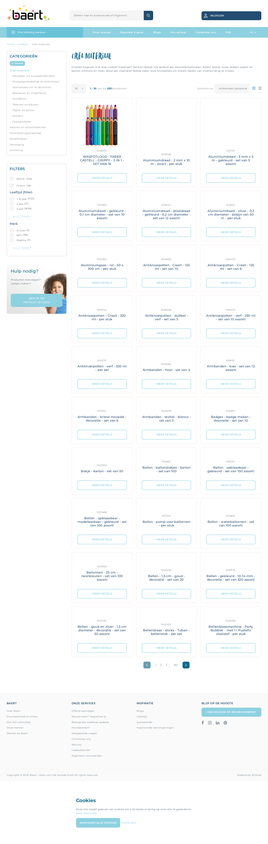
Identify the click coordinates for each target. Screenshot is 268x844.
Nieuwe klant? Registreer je (89, 716)
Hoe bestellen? (81, 727)
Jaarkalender (145, 722)
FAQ (228, 32)
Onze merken (15, 727)
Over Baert (14, 710)
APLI (19, 235)
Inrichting (16, 150)
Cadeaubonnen (81, 750)
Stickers (17, 115)
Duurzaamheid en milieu (22, 716)
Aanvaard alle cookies (98, 822)
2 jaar (20, 203)
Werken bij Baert (17, 733)
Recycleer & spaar (132, 32)
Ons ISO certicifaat (19, 722)
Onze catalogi (102, 32)
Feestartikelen (21, 121)
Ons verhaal (178, 32)
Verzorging (17, 144)
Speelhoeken (18, 138)
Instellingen (129, 822)
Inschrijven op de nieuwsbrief (231, 712)
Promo (24, 185)
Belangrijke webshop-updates (90, 722)
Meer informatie (86, 813)
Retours (77, 744)
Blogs (157, 32)
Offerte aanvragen (83, 710)
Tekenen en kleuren (25, 104)
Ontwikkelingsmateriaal (25, 133)
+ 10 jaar (22, 199)
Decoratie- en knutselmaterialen (33, 76)
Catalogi (142, 716)
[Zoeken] (107, 15)
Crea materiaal (19, 70)
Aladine (21, 240)
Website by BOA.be (249, 775)
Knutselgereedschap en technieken (35, 81)
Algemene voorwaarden (87, 755)
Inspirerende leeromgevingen (155, 727)
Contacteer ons (206, 32)
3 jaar (20, 208)
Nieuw (24, 178)
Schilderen (19, 98)
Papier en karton (23, 110)
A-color (21, 230)
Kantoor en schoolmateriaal (28, 127)
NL (253, 32)
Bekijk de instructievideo (36, 300)
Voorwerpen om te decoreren (31, 87)
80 (176, 665)
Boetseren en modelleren (29, 93)
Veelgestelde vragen (84, 733)
